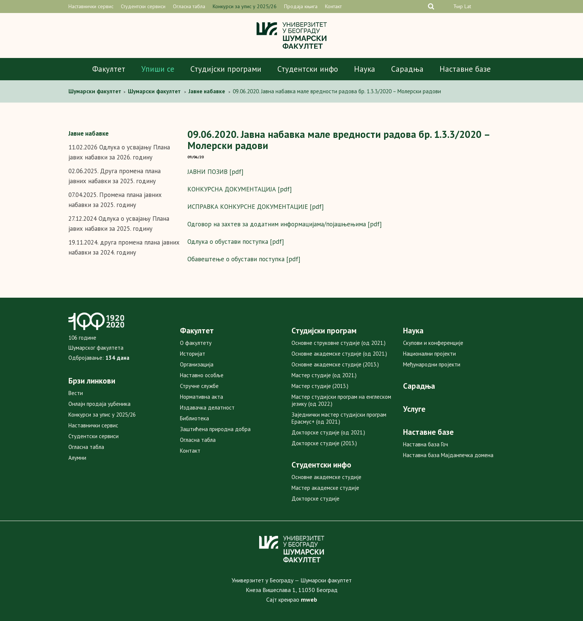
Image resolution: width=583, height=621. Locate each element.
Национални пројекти (429, 353)
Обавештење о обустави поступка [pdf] (243, 259)
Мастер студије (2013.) (320, 385)
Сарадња (407, 69)
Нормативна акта (201, 396)
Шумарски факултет (95, 91)
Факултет (108, 69)
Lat (467, 6)
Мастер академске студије (325, 487)
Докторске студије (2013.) (324, 443)
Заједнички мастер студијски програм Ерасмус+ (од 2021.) (339, 418)
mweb (309, 599)
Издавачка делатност (207, 407)
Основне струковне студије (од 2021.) (339, 342)
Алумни (77, 457)
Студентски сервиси (143, 6)
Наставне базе (465, 69)
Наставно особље (201, 375)
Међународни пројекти (431, 364)
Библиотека (194, 418)
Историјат (192, 353)
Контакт (333, 6)
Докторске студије (315, 498)
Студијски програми (225, 69)
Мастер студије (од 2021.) (324, 375)
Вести (75, 393)
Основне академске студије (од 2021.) (339, 353)
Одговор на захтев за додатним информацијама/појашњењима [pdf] (284, 224)
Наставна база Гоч (425, 444)
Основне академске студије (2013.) (335, 364)
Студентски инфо (307, 69)
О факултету (196, 342)
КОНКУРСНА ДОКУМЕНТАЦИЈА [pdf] (239, 189)
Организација (196, 364)
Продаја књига (301, 6)
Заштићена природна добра (215, 429)
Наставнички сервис (90, 6)
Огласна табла (189, 6)
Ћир (458, 6)
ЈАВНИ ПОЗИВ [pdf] (215, 172)
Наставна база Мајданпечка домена (448, 455)
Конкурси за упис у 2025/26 (245, 6)
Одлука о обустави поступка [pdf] (235, 241)
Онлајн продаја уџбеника (99, 403)
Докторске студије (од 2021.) (328, 432)
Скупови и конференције (433, 342)
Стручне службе (199, 385)
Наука (364, 69)
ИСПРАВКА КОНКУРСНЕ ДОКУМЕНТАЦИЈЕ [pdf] (255, 207)
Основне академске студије (326, 477)
